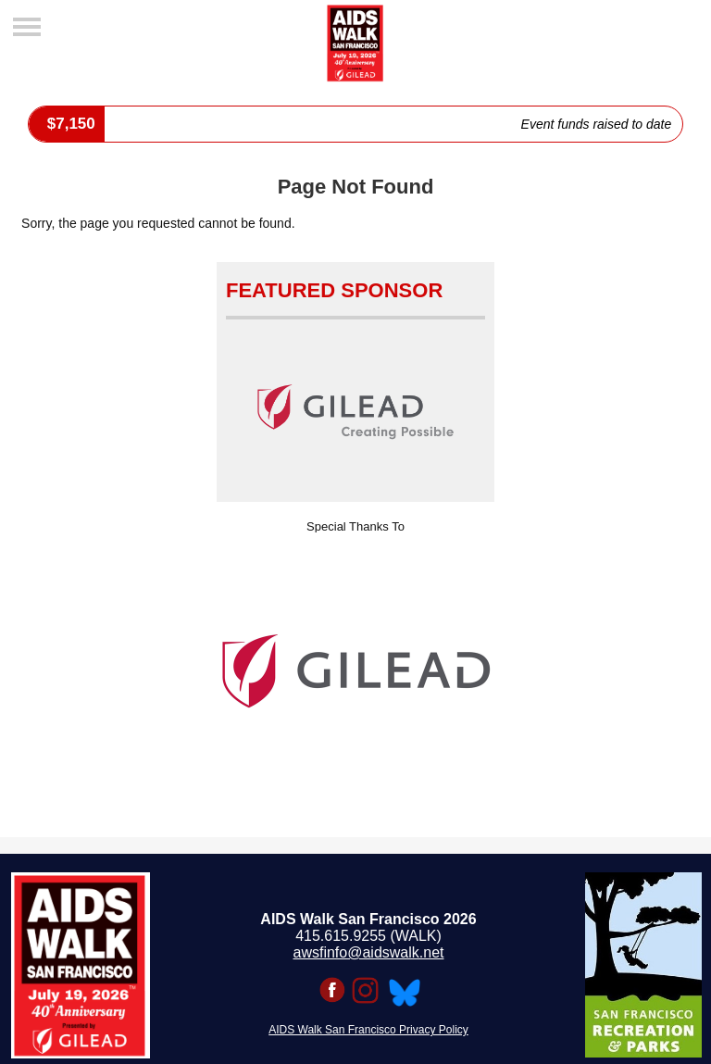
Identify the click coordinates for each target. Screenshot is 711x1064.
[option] (355, 671)
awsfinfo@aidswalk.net (368, 952)
